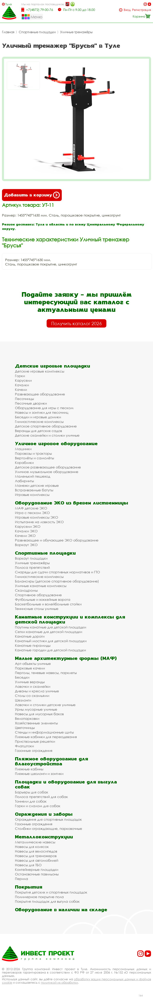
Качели (21, 389)
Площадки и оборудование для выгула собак (66, 784)
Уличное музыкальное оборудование (46, 471)
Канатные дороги (29, 636)
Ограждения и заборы (44, 814)
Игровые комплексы (32, 494)
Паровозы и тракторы (33, 453)
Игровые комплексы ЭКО (36, 517)
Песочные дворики (31, 403)
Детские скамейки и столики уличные (47, 435)
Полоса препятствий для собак (41, 796)
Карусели (23, 380)
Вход (127, 10)
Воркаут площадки (31, 558)
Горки (20, 376)
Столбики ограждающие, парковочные (48, 828)
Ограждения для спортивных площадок (48, 819)
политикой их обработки (59, 982)
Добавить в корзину (32, 195)
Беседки (22, 677)
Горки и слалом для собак (37, 806)
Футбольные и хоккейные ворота (42, 599)
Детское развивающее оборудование (48, 467)
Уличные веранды (30, 682)
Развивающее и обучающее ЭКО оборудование (56, 540)
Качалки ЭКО (26, 531)
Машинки (23, 449)
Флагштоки (24, 746)
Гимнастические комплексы (39, 421)
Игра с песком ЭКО (32, 512)
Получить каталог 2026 (76, 323)
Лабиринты (24, 481)
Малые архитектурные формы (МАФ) (66, 658)
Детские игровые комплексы (39, 371)
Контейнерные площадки (36, 869)
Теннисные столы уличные (36, 608)
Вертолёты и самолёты (34, 458)
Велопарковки (27, 718)
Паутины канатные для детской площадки (50, 627)
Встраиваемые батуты (34, 490)
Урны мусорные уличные (36, 709)
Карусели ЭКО (27, 526)
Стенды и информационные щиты (44, 732)
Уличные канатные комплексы (40, 585)
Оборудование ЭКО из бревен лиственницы (71, 502)
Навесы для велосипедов (36, 851)
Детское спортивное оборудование (46, 426)
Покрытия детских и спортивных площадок (51, 892)
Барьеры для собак (31, 792)
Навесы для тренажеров (36, 855)
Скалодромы (26, 590)
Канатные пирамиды (32, 645)
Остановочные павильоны (37, 874)
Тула (8, 4)
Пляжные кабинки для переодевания (46, 736)
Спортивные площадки (37, 32)
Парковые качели (30, 668)
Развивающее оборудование (40, 394)
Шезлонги (23, 700)
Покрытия (28, 886)
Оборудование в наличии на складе (61, 909)
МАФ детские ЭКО (31, 508)
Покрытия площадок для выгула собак (47, 901)
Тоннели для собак (31, 801)
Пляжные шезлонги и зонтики (39, 773)
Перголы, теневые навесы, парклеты (46, 672)
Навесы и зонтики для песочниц (41, 412)
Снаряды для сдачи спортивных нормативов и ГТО (57, 572)
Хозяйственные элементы (36, 723)
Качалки (22, 385)
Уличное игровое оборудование (56, 443)
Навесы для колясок (32, 846)
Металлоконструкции (44, 836)
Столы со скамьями (32, 695)
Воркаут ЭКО (26, 544)
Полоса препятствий (32, 567)
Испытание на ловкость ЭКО (39, 522)
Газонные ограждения (33, 750)
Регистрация (141, 10)
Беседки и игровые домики (38, 417)
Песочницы (24, 398)
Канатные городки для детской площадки (50, 650)
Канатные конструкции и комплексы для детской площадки (70, 619)
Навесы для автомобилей (36, 860)
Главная (8, 32)
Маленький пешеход (32, 476)
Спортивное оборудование (38, 595)
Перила (21, 878)
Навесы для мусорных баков (39, 714)
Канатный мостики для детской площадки (50, 641)
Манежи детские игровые (37, 485)
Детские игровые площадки (52, 365)
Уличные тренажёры (76, 32)
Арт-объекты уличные (33, 663)
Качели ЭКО (25, 535)
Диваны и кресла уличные (37, 691)
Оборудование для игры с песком (44, 408)
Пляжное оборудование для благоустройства (51, 761)
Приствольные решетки (35, 741)
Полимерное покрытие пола (39, 896)
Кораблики (24, 462)
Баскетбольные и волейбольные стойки (48, 604)
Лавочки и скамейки (32, 686)
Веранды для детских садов (38, 430)
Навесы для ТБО (28, 865)
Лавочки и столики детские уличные (45, 704)
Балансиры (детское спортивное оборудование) (57, 581)
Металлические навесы (35, 842)
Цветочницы (25, 727)
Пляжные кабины (29, 769)
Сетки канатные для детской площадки (48, 631)
